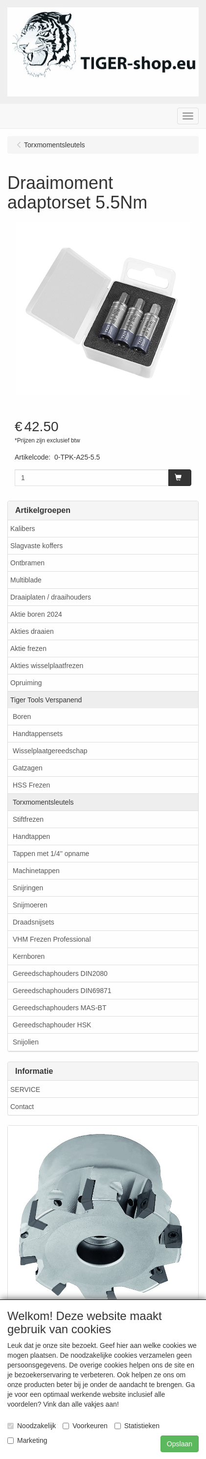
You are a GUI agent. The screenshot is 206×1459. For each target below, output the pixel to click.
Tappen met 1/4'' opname (51, 853)
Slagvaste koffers (36, 546)
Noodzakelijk (31, 1426)
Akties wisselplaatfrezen (46, 666)
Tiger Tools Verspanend (46, 700)
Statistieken (137, 1426)
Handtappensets (38, 734)
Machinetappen (36, 871)
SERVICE (25, 1089)
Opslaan (179, 1444)
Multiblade (26, 580)
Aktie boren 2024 (36, 614)
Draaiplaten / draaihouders (50, 597)
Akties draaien (32, 631)
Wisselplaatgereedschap (50, 751)
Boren (22, 716)
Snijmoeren (30, 905)
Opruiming (26, 683)
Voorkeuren (85, 1426)
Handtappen (31, 836)
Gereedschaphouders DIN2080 (60, 973)
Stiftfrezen (28, 819)
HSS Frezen (31, 785)
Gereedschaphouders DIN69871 (62, 991)
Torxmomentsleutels (43, 802)
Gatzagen (28, 768)
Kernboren (29, 956)
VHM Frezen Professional (52, 939)
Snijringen (28, 888)
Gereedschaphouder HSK (52, 1025)
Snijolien (26, 1042)
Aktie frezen (28, 648)
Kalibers (22, 529)
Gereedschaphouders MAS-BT (59, 1008)
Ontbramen (27, 563)
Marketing (27, 1440)
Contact (22, 1107)
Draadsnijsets (33, 922)
